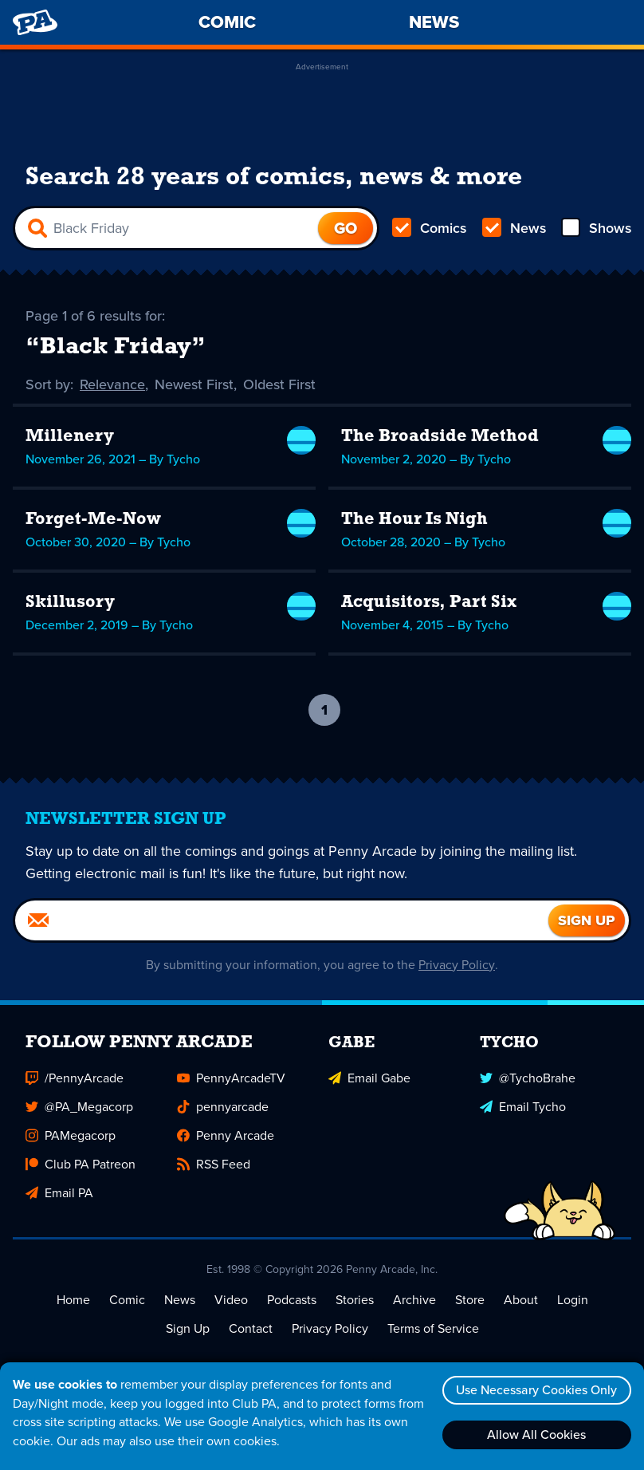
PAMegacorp (71, 1135)
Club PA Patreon (80, 1164)
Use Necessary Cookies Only (536, 1390)
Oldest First (280, 384)
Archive (414, 1300)
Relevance (113, 384)
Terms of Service (433, 1328)
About (521, 1300)
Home (73, 1300)
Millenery (70, 437)
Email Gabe (369, 1078)
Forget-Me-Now (93, 519)
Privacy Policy (457, 965)
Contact (251, 1328)
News (513, 228)
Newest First (194, 384)
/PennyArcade (75, 1078)
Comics (429, 228)
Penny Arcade (225, 1135)
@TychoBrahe (527, 1078)
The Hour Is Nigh (415, 519)
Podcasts (291, 1300)
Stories (355, 1300)
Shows (595, 228)
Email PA (59, 1193)
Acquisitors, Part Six (429, 602)
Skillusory (70, 602)
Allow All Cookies (536, 1434)
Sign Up (188, 1328)
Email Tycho (523, 1107)
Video (231, 1300)
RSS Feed (213, 1164)
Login (572, 1300)
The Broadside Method (440, 437)
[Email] (281, 920)
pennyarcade (223, 1107)
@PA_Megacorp (79, 1107)
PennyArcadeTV (231, 1078)
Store (470, 1300)
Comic (127, 1300)
